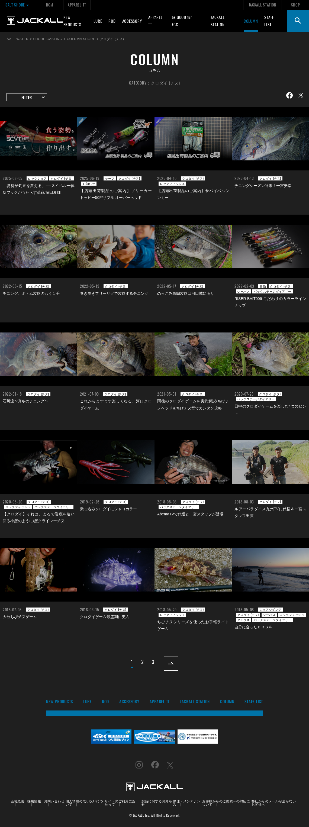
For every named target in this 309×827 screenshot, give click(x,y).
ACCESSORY (132, 20)
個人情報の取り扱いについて (84, 802)
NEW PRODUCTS (72, 21)
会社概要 (17, 801)
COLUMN (251, 20)
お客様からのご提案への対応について (226, 802)
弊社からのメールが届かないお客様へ (274, 802)
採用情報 (34, 801)
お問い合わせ (54, 801)
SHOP (295, 5)
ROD (111, 20)
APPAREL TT (77, 5)
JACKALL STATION (262, 5)
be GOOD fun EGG (182, 21)
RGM (49, 5)
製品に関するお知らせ (156, 802)
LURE (98, 20)
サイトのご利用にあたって (120, 802)
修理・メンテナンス (186, 802)
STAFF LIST (269, 21)
